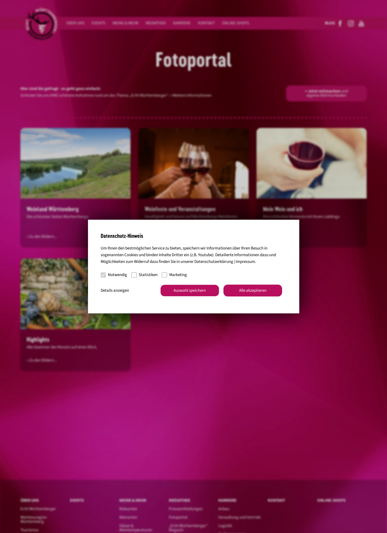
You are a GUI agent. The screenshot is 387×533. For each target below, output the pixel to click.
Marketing (174, 275)
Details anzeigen (115, 290)
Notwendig (114, 275)
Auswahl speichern (189, 290)
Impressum (245, 262)
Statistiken (144, 275)
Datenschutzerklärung (213, 262)
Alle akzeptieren (252, 290)
